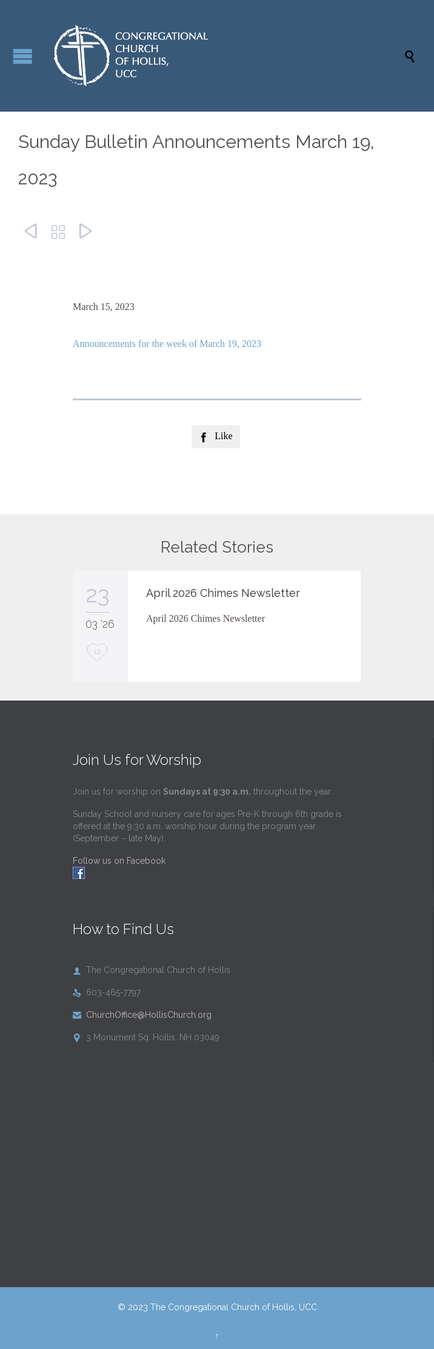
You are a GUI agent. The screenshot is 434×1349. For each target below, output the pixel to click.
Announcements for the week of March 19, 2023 (167, 343)
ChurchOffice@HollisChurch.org (142, 1015)
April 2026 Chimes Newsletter (223, 593)
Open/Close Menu (22, 56)
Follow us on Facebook (119, 861)
